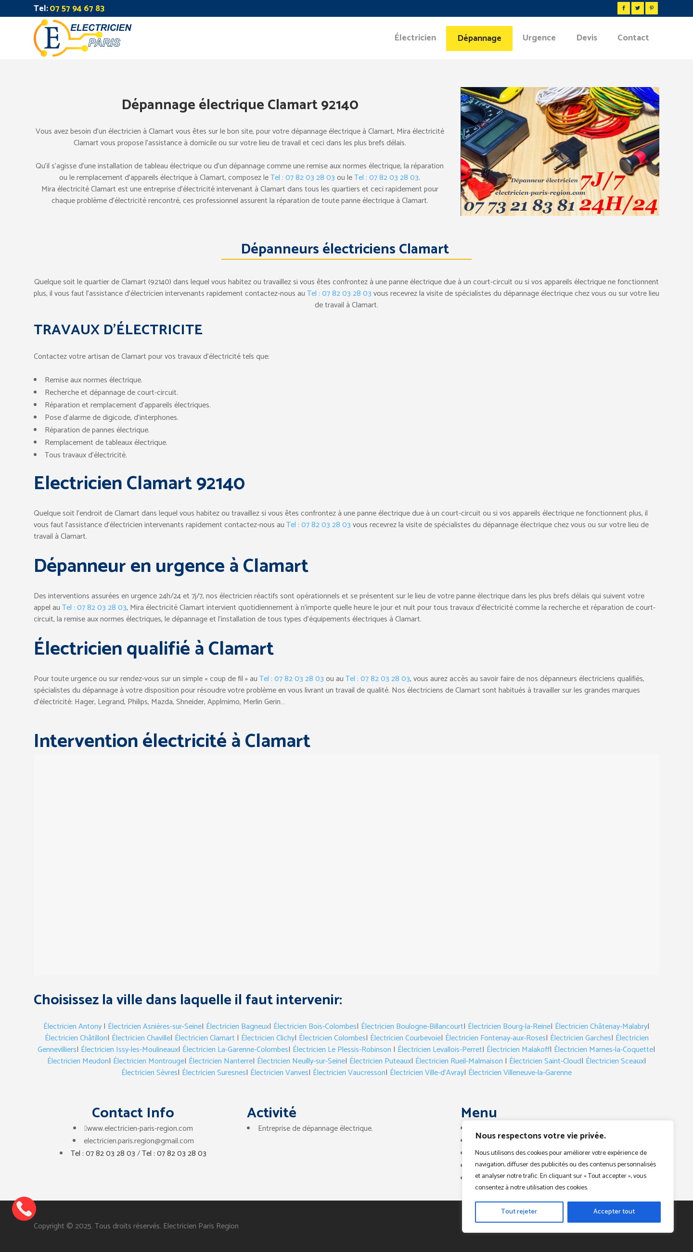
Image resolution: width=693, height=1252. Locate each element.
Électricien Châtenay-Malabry (601, 1026)
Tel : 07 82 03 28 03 (302, 177)
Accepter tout (614, 1211)
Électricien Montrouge (148, 1061)
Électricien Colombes (332, 1038)
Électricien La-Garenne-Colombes (235, 1049)
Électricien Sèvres (149, 1072)
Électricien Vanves (279, 1072)
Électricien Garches (580, 1038)
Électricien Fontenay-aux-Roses (495, 1038)
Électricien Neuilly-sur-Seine (301, 1061)
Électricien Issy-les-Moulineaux (129, 1049)
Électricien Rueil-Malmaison (459, 1061)
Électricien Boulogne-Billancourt (412, 1026)
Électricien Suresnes (214, 1072)
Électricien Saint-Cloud (545, 1061)
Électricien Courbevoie (405, 1038)
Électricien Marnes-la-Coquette (603, 1049)
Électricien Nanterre (221, 1061)
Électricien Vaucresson (349, 1072)
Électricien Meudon (78, 1061)
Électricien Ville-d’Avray (427, 1072)
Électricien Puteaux (380, 1061)
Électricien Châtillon (76, 1038)
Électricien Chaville (141, 1038)
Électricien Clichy (268, 1038)
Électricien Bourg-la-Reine (509, 1026)
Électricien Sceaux (615, 1061)
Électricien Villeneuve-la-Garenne (520, 1072)
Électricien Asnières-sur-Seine (155, 1026)
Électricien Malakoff (518, 1049)
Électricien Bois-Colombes (315, 1026)
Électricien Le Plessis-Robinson (342, 1049)
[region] (568, 1176)
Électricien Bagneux (237, 1026)
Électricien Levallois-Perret (440, 1049)
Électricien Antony (72, 1026)
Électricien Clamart (205, 1038)
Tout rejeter (519, 1211)
